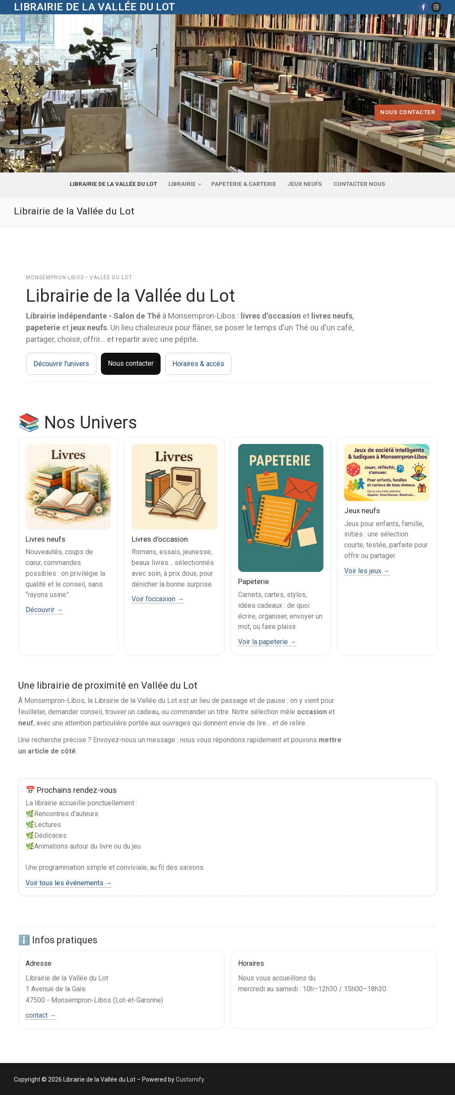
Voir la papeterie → (267, 642)
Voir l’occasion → (158, 599)
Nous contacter (407, 112)
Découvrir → (44, 610)
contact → (41, 1015)
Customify (190, 1079)
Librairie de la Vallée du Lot (94, 7)
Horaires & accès (198, 364)
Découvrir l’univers (61, 364)
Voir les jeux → (367, 571)
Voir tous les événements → (69, 883)
